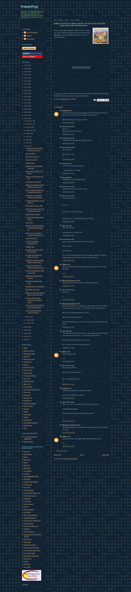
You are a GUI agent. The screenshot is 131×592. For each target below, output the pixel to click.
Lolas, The (27, 378)
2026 (26, 65)
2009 (26, 118)
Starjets (26, 417)
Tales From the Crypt (32, 156)
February (29, 320)
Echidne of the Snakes (31, 482)
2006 (26, 333)
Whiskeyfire (27, 558)
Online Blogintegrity (30, 518)
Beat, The (27, 356)
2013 (26, 106)
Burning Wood (28, 441)
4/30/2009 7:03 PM (68, 361)
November (29, 124)
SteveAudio (27, 542)
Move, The (27, 384)
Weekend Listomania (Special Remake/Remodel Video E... (35, 228)
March (28, 316)
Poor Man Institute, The (31, 526)
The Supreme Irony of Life (32, 550)
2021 (26, 81)
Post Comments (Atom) (70, 458)
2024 (26, 71)
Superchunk (27, 420)
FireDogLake (28, 484)
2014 (26, 103)
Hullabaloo (27, 498)
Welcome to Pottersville (31, 556)
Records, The (28, 398)
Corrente (26, 473)
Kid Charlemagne (31, 32)
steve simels (30, 39)
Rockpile (26, 409)
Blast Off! (27, 465)
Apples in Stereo (29, 351)
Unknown (65, 110)
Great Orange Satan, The (32, 493)
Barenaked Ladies (29, 353)
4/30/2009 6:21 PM (68, 327)
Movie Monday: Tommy (33, 214)
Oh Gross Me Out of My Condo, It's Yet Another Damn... (34, 300)
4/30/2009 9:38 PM (68, 398)
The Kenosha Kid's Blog (31, 547)
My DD (26, 507)
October (28, 127)
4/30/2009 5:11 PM (68, 221)
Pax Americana (28, 523)
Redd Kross (27, 400)
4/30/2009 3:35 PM (68, 143)
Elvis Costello (28, 373)
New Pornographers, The (32, 389)
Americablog (28, 454)
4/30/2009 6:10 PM (68, 286)
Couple (26, 364)
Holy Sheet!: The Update (33, 182)
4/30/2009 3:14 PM (68, 134)
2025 (26, 68)
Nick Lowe (27, 392)
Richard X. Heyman (30, 403)
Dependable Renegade (31, 476)
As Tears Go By (30, 153)
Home (82, 455)
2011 (26, 112)
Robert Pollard (28, 406)
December (29, 121)
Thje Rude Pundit (29, 553)
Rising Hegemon (29, 531)
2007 (26, 330)
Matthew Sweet (29, 381)
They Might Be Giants (30, 423)
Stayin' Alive (27, 539)
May (27, 142)
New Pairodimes (29, 509)
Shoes (26, 411)
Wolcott (26, 561)
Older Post (105, 455)
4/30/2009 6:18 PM (68, 299)
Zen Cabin (27, 567)
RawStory (27, 529)
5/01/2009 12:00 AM (68, 432)
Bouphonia (27, 468)
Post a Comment (62, 450)
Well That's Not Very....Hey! (34, 206)
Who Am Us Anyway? (69, 280)
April (27, 146)
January (28, 323)
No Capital (27, 512)
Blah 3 (26, 462)
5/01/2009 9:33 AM (68, 446)
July (27, 136)
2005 (26, 336)
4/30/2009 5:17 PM (68, 235)
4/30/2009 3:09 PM (68, 122)
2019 (26, 87)
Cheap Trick (27, 362)
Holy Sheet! (29, 222)
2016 (26, 96)
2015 (26, 100)
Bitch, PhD (27, 460)
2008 (26, 327)
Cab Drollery (28, 471)
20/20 (26, 348)
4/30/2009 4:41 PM (68, 173)
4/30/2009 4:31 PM (68, 159)
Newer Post (57, 455)
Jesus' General (28, 504)
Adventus (27, 451)
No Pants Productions (31, 515)
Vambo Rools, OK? (32, 238)
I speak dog (27, 501)
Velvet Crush (28, 425)
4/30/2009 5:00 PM (68, 192)
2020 (26, 84)
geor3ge (65, 388)
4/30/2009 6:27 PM (68, 347)
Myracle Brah (28, 386)
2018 (26, 90)
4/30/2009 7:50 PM (68, 384)
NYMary (29, 35)
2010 (26, 115)
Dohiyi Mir (27, 479)
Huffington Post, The (30, 495)
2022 (26, 78)
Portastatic (27, 395)
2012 (26, 109)
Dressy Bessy (28, 370)
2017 (26, 93)
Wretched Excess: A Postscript (35, 286)
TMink (64, 264)
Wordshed (27, 564)
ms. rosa (65, 177)
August (28, 133)
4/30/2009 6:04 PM (68, 276)
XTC (25, 428)
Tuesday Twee (30, 163)
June (27, 139)
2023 (26, 75)
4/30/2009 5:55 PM (68, 260)
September (29, 130)
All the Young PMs (31, 160)
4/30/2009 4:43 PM (68, 182)
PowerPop (29, 7)
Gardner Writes (29, 490)
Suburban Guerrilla (30, 545)
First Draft (27, 487)
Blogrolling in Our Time (33, 289)
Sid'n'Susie (27, 414)
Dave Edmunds (29, 367)
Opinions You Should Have (32, 520)
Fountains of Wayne (30, 375)
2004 (26, 339)
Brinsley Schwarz (29, 359)
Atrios (26, 457)
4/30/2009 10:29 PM (68, 421)
